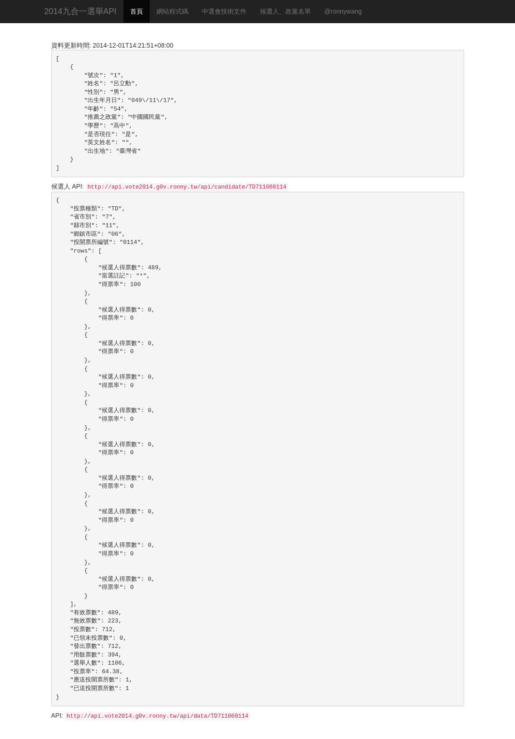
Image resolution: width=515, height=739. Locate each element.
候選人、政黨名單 (285, 11)
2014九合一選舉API (80, 11)
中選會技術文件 (224, 11)
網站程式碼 (172, 11)
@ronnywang (343, 11)
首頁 (136, 11)
